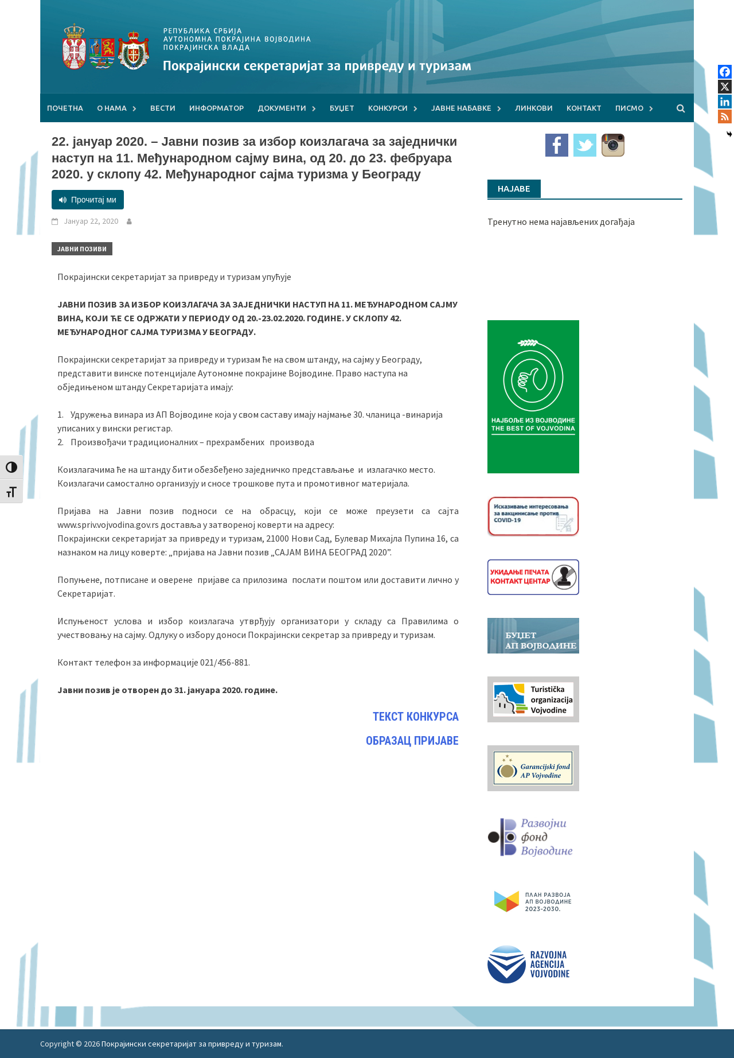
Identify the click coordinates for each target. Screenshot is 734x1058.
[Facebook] (725, 72)
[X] (725, 87)
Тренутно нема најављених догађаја (561, 221)
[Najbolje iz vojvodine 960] (533, 395)
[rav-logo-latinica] (528, 963)
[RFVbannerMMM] (533, 834)
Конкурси (388, 108)
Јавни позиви (82, 248)
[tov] (533, 698)
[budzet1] (533, 634)
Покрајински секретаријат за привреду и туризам (191, 1043)
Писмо (629, 108)
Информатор (216, 108)
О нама (112, 108)
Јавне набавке (461, 108)
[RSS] (725, 116)
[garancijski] (533, 767)
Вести (162, 108)
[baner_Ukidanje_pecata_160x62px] (533, 576)
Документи (281, 108)
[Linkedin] (725, 101)
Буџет (342, 108)
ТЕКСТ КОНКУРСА (416, 717)
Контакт (584, 108)
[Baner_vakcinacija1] (533, 515)
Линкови (534, 108)
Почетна (65, 108)
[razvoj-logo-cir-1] (533, 899)
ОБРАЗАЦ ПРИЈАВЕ (412, 741)
